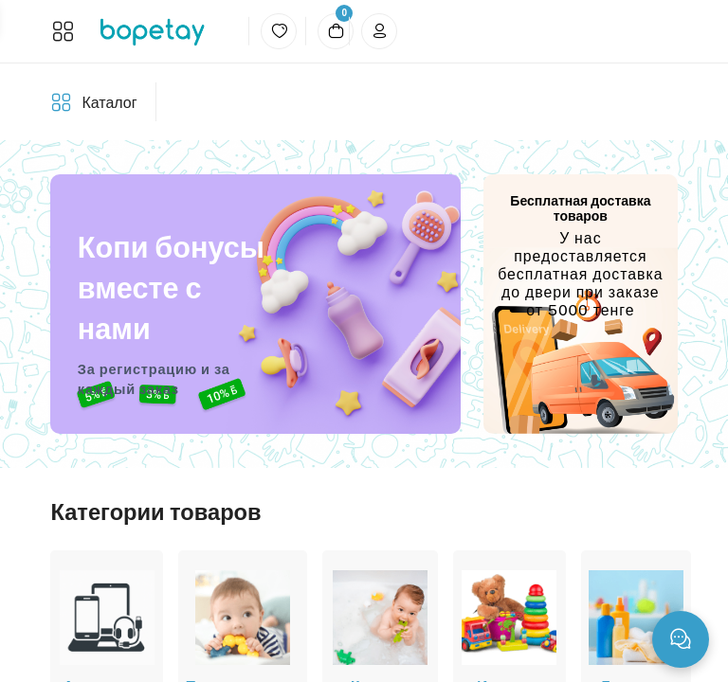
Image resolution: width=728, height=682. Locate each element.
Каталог (109, 103)
